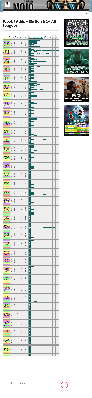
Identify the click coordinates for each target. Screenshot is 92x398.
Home (4, 9)
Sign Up (47, 9)
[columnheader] (6, 37)
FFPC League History (11, 9)
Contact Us (52, 9)
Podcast (26, 9)
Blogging (31, 9)
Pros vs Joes (21, 9)
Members (37, 9)
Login (43, 9)
